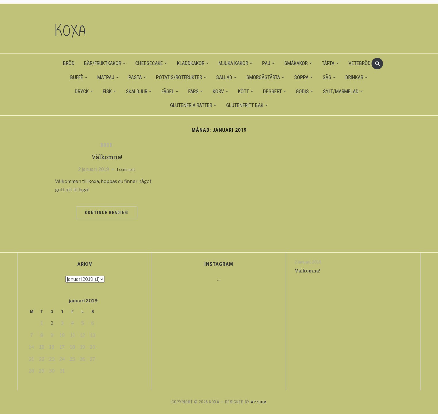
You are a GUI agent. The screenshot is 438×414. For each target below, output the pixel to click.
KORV (218, 91)
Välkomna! (107, 156)
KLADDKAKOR (190, 63)
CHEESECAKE (149, 63)
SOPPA (301, 77)
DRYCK (82, 91)
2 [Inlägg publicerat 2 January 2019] (52, 323)
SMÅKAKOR (296, 63)
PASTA (135, 77)
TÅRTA (328, 63)
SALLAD (224, 77)
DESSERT (272, 91)
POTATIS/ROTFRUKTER (179, 77)
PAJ (266, 63)
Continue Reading (106, 212)
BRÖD (69, 63)
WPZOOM (259, 402)
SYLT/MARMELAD (341, 91)
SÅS (327, 77)
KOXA (76, 28)
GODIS (302, 91)
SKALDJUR (136, 91)
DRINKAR (354, 77)
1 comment (126, 169)
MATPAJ (105, 77)
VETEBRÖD (360, 63)
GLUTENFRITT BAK (244, 105)
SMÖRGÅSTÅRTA (263, 77)
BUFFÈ (76, 77)
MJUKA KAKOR (233, 63)
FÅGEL (167, 91)
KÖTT (243, 91)
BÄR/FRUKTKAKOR (102, 63)
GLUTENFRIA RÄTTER (191, 105)
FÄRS (193, 91)
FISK (107, 91)
